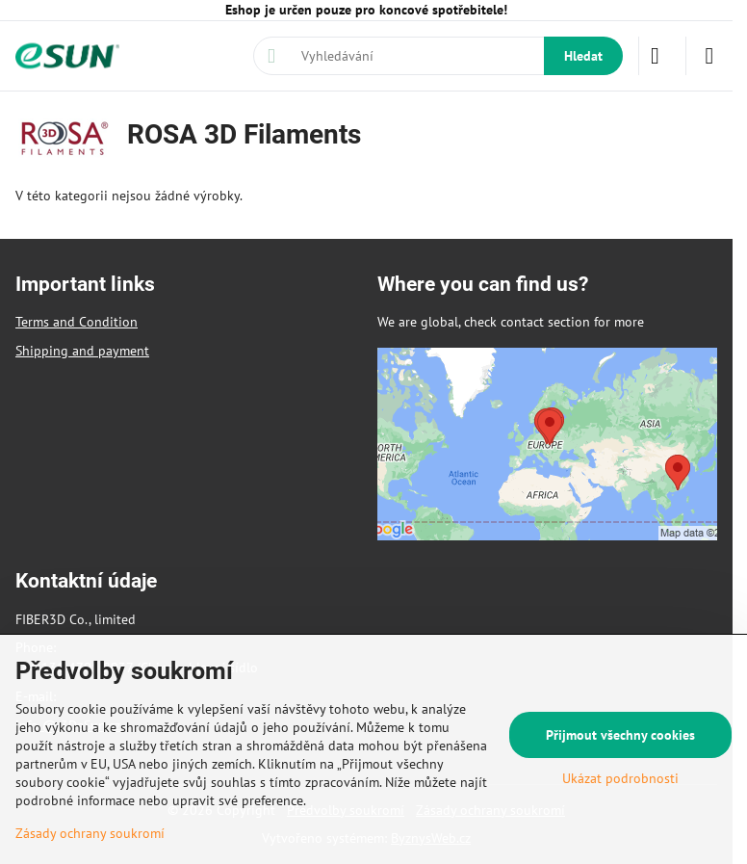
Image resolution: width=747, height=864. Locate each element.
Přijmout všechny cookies (620, 735)
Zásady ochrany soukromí (90, 833)
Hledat (583, 56)
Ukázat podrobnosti (620, 778)
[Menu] (709, 56)
